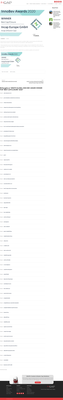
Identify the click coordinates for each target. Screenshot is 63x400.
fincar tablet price (7, 288)
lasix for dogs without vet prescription (10, 188)
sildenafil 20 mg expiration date (9, 350)
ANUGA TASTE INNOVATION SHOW (9, 81)
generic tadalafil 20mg (8, 231)
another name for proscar (8, 336)
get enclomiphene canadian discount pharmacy (12, 97)
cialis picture (6, 240)
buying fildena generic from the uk (9, 135)
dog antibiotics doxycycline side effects (10, 345)
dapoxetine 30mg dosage (8, 278)
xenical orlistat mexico (7, 293)
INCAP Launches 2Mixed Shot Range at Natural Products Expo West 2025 (35, 82)
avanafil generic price (7, 283)
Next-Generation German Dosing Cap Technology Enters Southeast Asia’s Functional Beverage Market (56, 25)
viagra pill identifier (7, 202)
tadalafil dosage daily (7, 255)
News (56, 3)
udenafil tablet (6, 274)
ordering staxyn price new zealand (9, 112)
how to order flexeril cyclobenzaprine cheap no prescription (14, 126)
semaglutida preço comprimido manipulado (11, 302)
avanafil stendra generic (8, 269)
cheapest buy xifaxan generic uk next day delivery (12, 107)
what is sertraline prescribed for (9, 178)
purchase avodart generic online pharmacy (11, 116)
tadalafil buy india (7, 321)
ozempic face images (7, 331)
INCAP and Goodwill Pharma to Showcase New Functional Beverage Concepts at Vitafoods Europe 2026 (57, 14)
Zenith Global (12, 71)
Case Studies (44, 3)
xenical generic (6, 221)
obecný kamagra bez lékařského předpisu (11, 140)
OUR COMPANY (51, 3)
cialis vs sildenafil (7, 226)
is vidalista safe (6, 245)
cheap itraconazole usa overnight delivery (11, 150)
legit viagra (6, 207)
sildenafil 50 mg (6, 317)
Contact (60, 3)
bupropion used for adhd (8, 364)
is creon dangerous (7, 264)
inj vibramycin (6, 193)
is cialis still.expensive (7, 355)
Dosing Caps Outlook (56, 19)
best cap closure (5, 71)
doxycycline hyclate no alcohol (9, 340)
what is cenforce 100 (7, 250)
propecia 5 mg (6, 312)
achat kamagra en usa (7, 145)
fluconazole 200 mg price (8, 164)
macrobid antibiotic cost (8, 183)
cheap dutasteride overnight (9, 121)
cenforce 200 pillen (7, 259)
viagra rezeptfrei (7, 159)
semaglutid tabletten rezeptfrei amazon (11, 307)
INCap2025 (3, 38)
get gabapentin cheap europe (9, 131)
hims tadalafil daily (7, 212)
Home (27, 3)
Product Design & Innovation (35, 3)
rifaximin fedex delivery (8, 102)
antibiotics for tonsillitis (8, 169)
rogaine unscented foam (8, 326)
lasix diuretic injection (7, 197)
